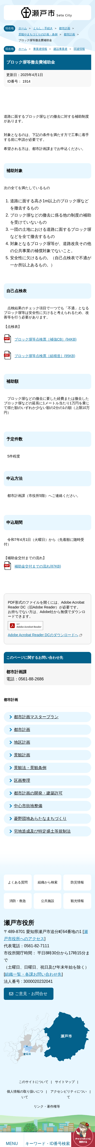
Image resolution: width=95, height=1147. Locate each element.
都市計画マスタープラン (36, 717)
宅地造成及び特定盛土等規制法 (42, 831)
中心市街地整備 (28, 806)
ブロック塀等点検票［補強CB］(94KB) (45, 339)
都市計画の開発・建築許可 (38, 793)
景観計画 (22, 755)
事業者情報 (40, 48)
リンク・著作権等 (47, 1106)
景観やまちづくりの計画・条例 (38, 34)
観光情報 (77, 901)
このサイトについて (33, 1082)
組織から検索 (48, 882)
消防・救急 (17, 901)
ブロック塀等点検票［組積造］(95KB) (44, 356)
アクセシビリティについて (68, 1094)
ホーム (22, 28)
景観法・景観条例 (30, 768)
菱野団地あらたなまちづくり (40, 818)
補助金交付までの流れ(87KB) (37, 566)
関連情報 (79, 48)
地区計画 (22, 742)
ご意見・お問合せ (31, 993)
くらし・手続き (43, 28)
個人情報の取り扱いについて (25, 1094)
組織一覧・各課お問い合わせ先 (33, 974)
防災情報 (77, 882)
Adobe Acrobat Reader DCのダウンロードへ (45, 635)
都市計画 (64, 28)
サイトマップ (65, 1082)
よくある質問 (18, 882)
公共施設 (47, 901)
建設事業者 (60, 48)
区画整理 (22, 780)
